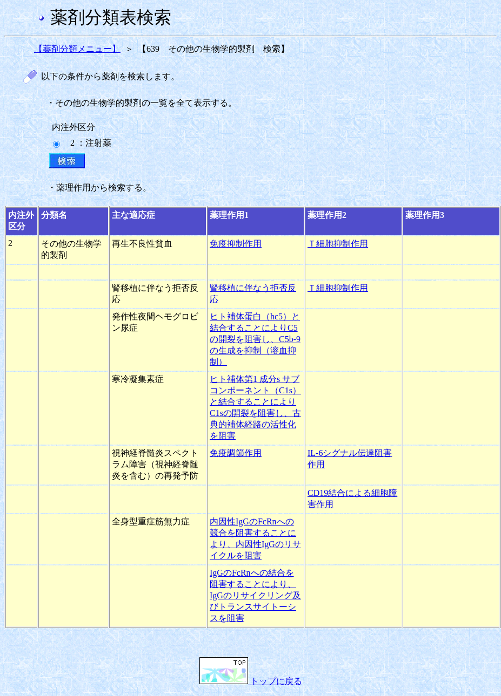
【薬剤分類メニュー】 (77, 48)
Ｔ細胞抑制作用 (338, 243)
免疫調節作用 (236, 453)
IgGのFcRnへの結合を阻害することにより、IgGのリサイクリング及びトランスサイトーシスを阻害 (255, 595)
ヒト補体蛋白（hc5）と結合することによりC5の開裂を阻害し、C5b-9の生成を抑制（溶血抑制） (255, 339)
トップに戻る (250, 681)
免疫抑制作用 (236, 243)
